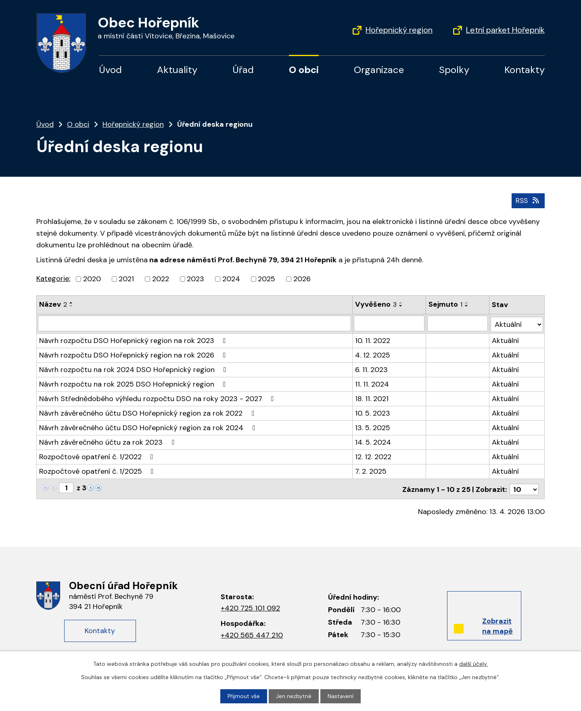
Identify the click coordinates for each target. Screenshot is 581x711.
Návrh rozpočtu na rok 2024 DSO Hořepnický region (134, 368)
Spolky (454, 69)
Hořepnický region (399, 30)
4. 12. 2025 (372, 353)
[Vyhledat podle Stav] (517, 322)
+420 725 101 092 (250, 606)
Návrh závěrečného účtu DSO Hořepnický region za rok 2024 (148, 426)
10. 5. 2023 (372, 411)
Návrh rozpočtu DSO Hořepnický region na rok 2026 (134, 353)
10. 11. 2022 (372, 339)
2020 (92, 279)
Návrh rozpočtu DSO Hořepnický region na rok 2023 (134, 339)
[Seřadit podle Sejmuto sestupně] (466, 305)
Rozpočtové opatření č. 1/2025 (98, 470)
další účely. (473, 663)
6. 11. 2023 (371, 368)
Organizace (379, 69)
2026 (302, 279)
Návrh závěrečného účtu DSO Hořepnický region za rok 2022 (148, 411)
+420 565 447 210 (252, 633)
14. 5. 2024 (373, 440)
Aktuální (505, 339)
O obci (304, 69)
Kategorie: (53, 278)
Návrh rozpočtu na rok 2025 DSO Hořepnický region (134, 382)
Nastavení (341, 696)
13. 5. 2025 (372, 426)
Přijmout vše (244, 696)
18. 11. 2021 (372, 397)
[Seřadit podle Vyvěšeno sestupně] (401, 305)
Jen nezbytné (294, 696)
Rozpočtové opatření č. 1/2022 (98, 455)
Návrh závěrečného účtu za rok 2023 (108, 440)
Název (53, 304)
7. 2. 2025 (371, 470)
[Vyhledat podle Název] (194, 322)
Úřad (243, 69)
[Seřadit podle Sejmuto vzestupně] (466, 302)
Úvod (110, 69)
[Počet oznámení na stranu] (524, 486)
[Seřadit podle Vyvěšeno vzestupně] (401, 302)
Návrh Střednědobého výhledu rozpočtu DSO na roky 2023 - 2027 (158, 397)
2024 (231, 279)
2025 (266, 279)
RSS (527, 200)
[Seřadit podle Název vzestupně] (71, 302)
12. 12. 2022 (373, 455)
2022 (160, 279)
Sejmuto (445, 304)
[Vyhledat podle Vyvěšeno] (389, 322)
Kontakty (524, 69)
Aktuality (177, 69)
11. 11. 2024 (372, 382)
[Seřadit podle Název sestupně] (71, 305)
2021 (126, 279)
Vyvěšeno (376, 304)
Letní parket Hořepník (505, 30)
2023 (195, 279)
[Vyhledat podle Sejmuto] (457, 322)
